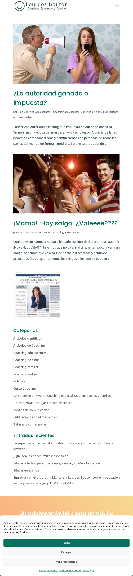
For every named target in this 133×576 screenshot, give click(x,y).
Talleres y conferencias (30, 424)
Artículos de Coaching (29, 345)
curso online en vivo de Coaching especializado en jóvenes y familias (62, 396)
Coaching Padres (25, 374)
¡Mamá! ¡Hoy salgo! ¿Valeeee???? (65, 223)
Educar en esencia (26, 470)
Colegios (19, 381)
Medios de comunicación (31, 410)
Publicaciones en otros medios (35, 417)
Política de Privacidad (70, 570)
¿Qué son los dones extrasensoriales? (40, 456)
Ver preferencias (66, 561)
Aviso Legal (88, 570)
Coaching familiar (25, 367)
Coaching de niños (91, 111)
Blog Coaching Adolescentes (34, 111)
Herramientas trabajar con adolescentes (42, 403)
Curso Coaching (24, 388)
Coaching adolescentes (66, 111)
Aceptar (67, 542)
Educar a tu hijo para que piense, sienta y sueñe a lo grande (56, 463)
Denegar (66, 552)
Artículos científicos (27, 338)
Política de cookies (48, 570)
